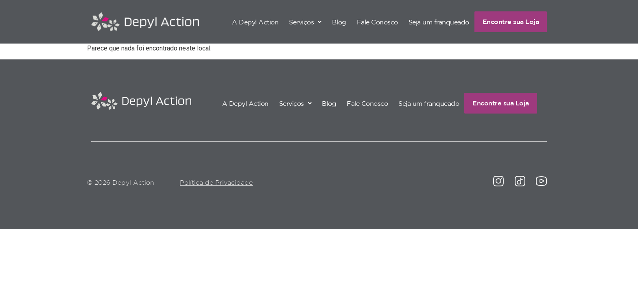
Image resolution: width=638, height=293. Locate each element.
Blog (329, 21)
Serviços (295, 21)
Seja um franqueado (429, 21)
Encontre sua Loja (506, 21)
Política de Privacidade (216, 183)
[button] (295, 21)
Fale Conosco (367, 21)
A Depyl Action (245, 21)
